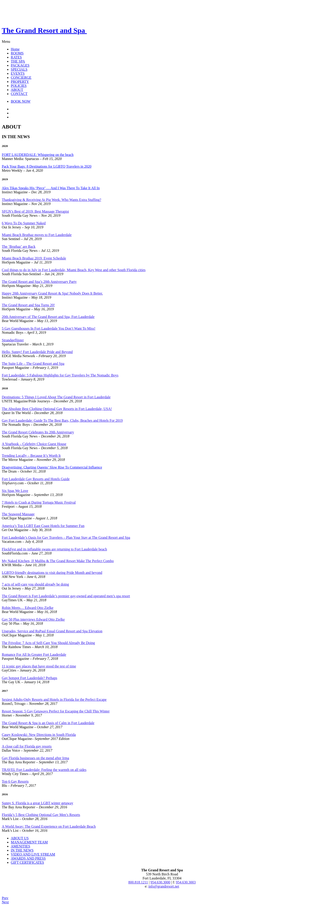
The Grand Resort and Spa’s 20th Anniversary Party (39, 282)
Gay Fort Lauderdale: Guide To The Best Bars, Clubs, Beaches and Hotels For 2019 (62, 420)
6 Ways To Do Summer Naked (24, 223)
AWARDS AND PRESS (28, 858)
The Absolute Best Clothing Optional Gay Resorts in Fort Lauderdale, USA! (57, 409)
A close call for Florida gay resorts (27, 746)
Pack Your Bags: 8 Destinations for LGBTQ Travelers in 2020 (46, 166)
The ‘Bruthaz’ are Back (18, 246)
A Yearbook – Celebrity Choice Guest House (34, 444)
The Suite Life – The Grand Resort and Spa (33, 363)
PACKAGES (20, 65)
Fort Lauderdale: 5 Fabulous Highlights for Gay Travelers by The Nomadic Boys (60, 375)
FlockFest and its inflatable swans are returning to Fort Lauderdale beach (54, 549)
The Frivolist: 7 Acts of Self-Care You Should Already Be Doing (48, 643)
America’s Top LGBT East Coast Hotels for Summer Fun (43, 526)
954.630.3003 (186, 882)
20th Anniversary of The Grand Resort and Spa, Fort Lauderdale (48, 317)
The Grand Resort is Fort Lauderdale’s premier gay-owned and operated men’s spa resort (66, 596)
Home (15, 49)
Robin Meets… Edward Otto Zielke (27, 608)
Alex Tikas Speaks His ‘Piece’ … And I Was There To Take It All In (51, 188)
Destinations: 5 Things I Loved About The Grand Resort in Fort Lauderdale (56, 397)
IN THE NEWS (22, 850)
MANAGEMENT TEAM (29, 842)
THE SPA (18, 61)
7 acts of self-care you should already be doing (35, 584)
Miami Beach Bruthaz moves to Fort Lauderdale (37, 235)
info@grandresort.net (163, 886)
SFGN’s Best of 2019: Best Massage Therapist (35, 211)
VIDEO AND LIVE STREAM (33, 854)
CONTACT (19, 94)
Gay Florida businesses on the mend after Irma (35, 758)
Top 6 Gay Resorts (15, 781)
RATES (16, 57)
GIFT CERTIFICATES (27, 862)
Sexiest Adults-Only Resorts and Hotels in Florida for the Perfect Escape (54, 699)
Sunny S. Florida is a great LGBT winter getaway (37, 803)
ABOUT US (20, 838)
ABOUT (17, 90)
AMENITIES (20, 846)
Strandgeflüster (13, 340)
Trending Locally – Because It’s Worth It (31, 456)
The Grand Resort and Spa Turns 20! (28, 305)
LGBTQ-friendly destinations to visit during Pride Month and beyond (52, 573)
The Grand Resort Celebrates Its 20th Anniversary (38, 432)
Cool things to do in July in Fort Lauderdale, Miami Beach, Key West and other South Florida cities (74, 270)
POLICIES (19, 86)
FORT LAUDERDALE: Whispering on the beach (38, 155)
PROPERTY (20, 81)
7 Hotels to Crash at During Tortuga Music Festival (39, 502)
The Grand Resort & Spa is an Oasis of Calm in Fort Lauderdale (48, 723)
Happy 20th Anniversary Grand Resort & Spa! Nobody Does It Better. (52, 293)
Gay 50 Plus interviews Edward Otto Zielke (33, 619)
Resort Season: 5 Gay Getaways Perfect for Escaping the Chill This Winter (56, 711)
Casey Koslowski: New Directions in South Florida (39, 735)
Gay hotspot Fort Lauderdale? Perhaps (29, 678)
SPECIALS (19, 69)
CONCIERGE (21, 77)
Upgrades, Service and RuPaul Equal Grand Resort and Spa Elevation (52, 631)
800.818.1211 (138, 882)
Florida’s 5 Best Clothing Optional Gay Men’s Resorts (41, 815)
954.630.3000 (160, 882)
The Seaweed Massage (18, 514)
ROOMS (17, 53)
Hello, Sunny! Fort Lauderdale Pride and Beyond (37, 352)
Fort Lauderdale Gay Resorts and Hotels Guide (36, 479)
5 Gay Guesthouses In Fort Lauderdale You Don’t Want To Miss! (48, 328)
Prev (5, 898)
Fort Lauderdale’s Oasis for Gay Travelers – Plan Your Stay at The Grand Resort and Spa (66, 537)
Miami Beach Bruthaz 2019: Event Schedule (34, 258)
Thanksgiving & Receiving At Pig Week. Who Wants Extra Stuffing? (51, 200)
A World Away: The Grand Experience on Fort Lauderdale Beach (49, 826)
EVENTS (18, 73)
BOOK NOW (21, 101)
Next (5, 902)
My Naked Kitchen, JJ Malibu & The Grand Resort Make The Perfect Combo (58, 561)
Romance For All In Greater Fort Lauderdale (34, 654)
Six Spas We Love (15, 491)
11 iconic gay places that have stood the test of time (39, 666)
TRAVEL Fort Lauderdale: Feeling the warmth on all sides (44, 770)
